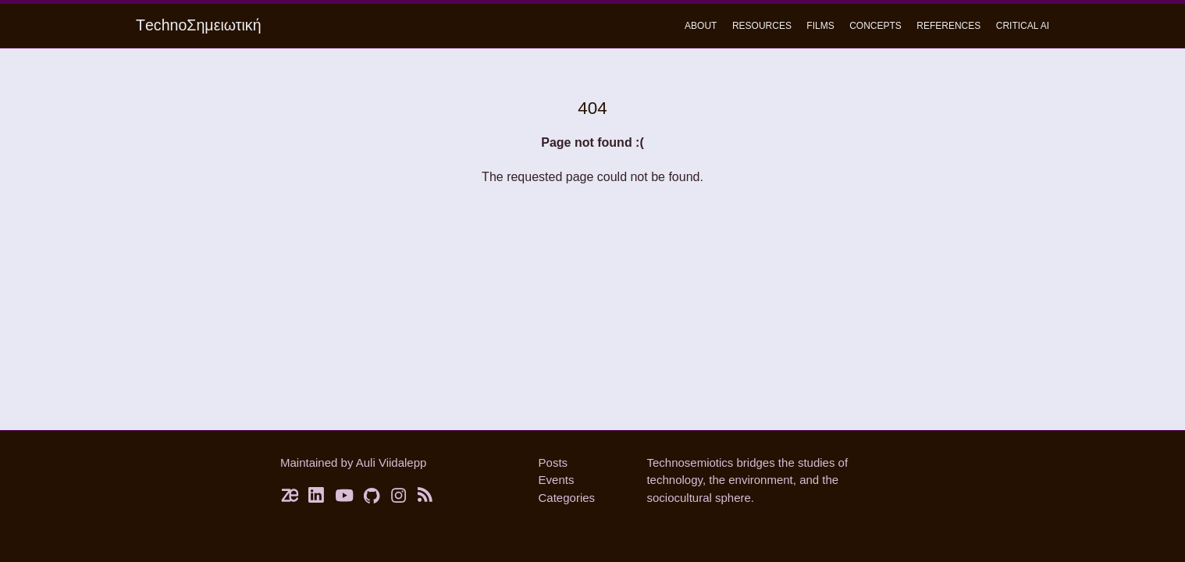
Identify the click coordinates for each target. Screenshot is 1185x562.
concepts (875, 25)
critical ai (1022, 25)
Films (820, 25)
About (701, 25)
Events (557, 479)
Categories (567, 497)
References (948, 25)
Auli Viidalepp (391, 462)
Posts (553, 462)
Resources (762, 25)
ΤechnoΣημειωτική (199, 25)
